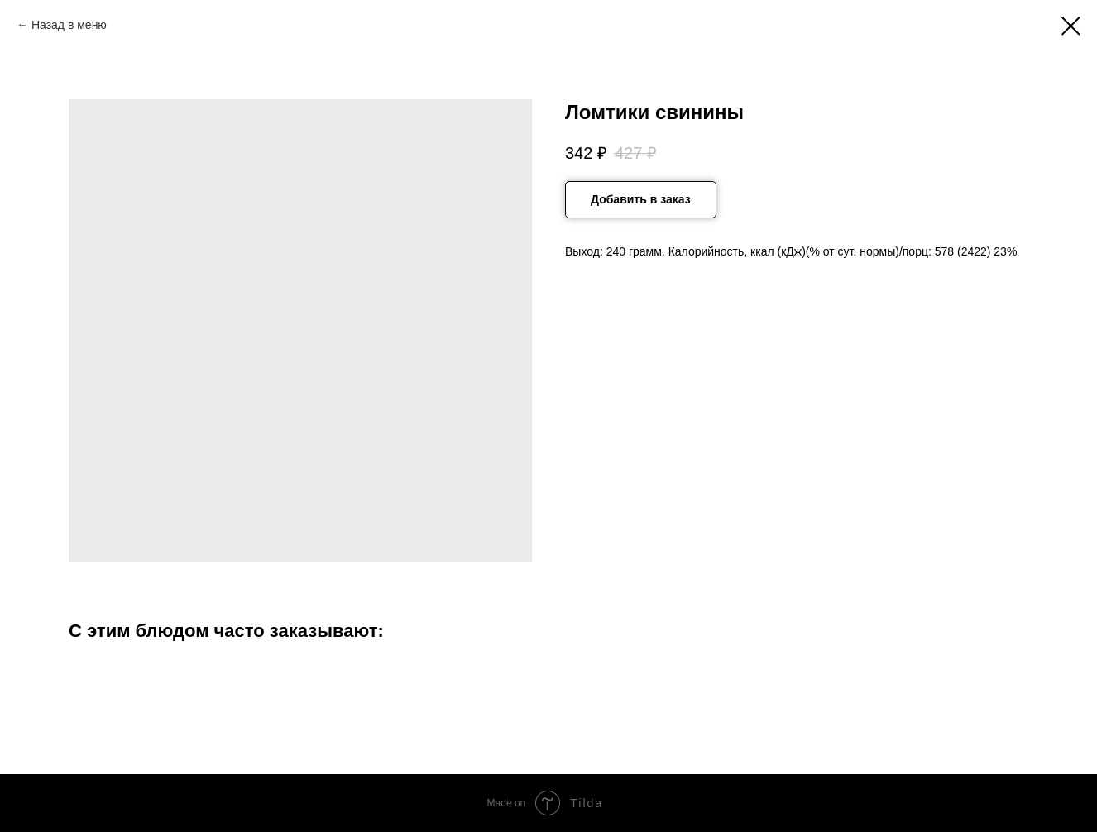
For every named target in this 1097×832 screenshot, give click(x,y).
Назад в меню (69, 24)
